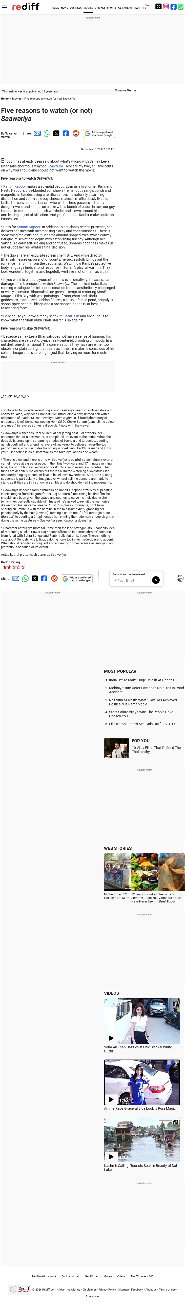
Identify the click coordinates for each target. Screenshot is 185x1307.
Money (108, 1276)
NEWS (64, 7)
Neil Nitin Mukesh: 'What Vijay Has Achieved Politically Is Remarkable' (143, 702)
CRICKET (100, 7)
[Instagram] (166, 6)
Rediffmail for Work (44, 1276)
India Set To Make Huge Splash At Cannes (141, 680)
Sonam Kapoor (28, 227)
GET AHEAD (125, 7)
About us (151, 1289)
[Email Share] (36, 133)
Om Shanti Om (68, 316)
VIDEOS (111, 993)
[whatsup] (181, 6)
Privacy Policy (107, 1289)
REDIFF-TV (140, 7)
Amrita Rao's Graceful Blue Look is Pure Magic (140, 1108)
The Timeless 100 (142, 1276)
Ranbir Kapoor (14, 186)
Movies (17, 98)
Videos (121, 1276)
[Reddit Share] (75, 133)
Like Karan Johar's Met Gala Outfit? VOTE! (142, 724)
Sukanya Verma (8, 135)
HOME (55, 7)
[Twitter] (158, 6)
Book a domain (70, 1276)
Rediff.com (49, 1289)
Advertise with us (69, 1289)
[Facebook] (173, 6)
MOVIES (88, 7)
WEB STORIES (118, 848)
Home (5, 98)
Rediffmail (91, 1276)
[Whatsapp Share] (46, 133)
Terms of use (167, 1289)
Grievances (93, 1296)
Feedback (137, 1289)
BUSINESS (76, 7)
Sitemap (123, 1289)
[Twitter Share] (55, 133)
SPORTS (111, 7)
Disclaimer (89, 1289)
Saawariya (55, 166)
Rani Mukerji (43, 433)
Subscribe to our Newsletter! (129, 574)
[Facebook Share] (65, 133)
